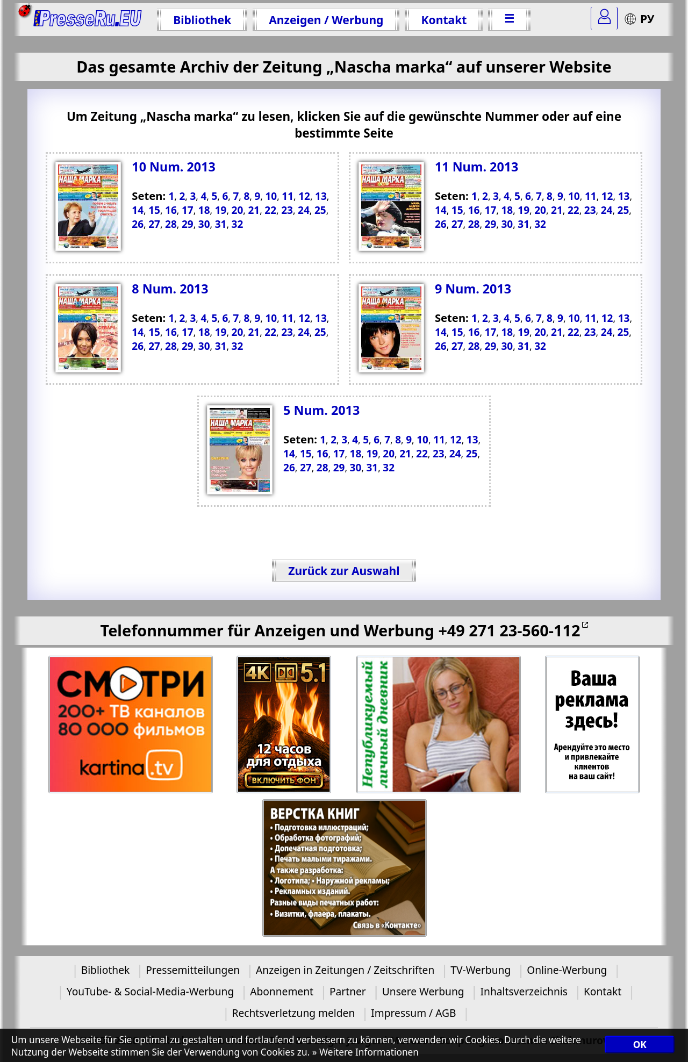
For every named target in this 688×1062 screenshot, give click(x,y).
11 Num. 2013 (477, 166)
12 (607, 196)
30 (507, 224)
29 (491, 224)
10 (574, 196)
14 (441, 210)
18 (507, 210)
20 (540, 210)
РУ (639, 18)
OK (640, 1044)
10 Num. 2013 (174, 166)
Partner (347, 991)
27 (457, 224)
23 (590, 210)
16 (474, 210)
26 (441, 224)
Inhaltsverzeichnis (524, 991)
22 (573, 210)
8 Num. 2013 (170, 288)
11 (591, 196)
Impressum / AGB (413, 1013)
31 (523, 224)
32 (540, 224)
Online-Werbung (567, 970)
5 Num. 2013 (321, 410)
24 (607, 210)
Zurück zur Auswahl (343, 570)
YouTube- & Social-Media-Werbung (150, 991)
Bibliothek (202, 19)
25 (623, 210)
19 (523, 210)
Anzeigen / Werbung (326, 19)
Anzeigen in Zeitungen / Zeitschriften (345, 970)
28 (474, 224)
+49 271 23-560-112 (509, 630)
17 (491, 210)
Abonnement (281, 991)
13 (624, 196)
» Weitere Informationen (365, 1052)
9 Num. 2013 (473, 288)
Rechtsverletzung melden (293, 1013)
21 (557, 210)
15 (457, 210)
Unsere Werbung (423, 991)
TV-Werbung (480, 970)
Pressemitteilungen (193, 970)
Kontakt (444, 19)
